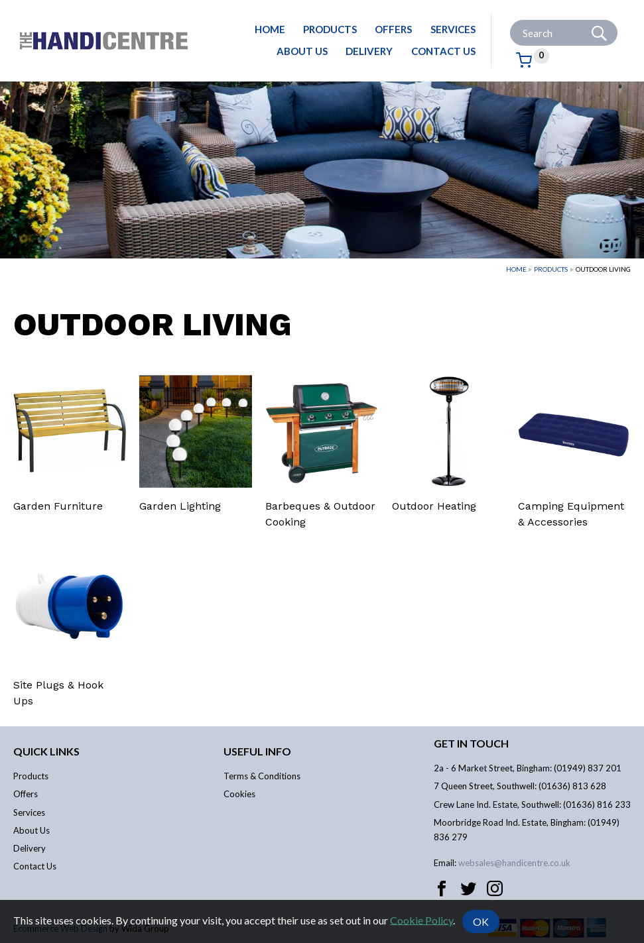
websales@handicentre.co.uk (514, 863)
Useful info (257, 751)
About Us (302, 51)
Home (270, 29)
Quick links (46, 751)
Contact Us (443, 51)
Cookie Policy (421, 919)
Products (330, 29)
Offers (393, 29)
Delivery (369, 51)
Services (453, 29)
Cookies (239, 794)
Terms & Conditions (262, 776)
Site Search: (510, 20)
